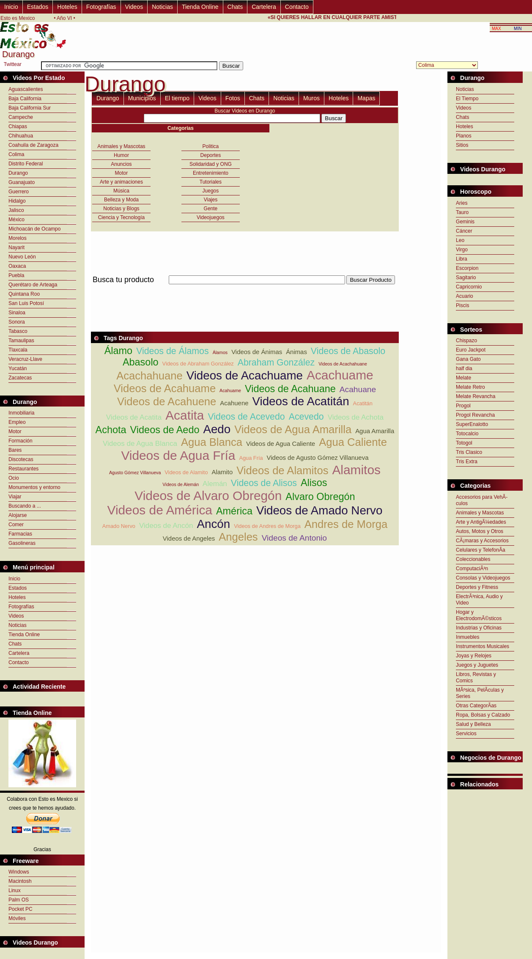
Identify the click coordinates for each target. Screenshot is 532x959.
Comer (16, 525)
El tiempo (177, 98)
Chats (235, 6)
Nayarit (16, 247)
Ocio (13, 478)
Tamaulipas (21, 340)
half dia (464, 368)
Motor (15, 431)
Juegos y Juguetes (477, 665)
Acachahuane (149, 376)
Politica (211, 146)
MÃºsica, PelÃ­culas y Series (480, 693)
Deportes (210, 155)
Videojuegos (211, 217)
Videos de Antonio (294, 537)
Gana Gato (468, 359)
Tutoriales (211, 182)
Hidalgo (17, 201)
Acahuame (230, 390)
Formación (20, 441)
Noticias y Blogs (121, 209)
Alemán (215, 484)
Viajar (14, 497)
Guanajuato (21, 182)
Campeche (20, 117)
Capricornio (469, 287)
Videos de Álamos (172, 351)
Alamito (222, 471)
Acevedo (306, 417)
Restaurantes (23, 469)
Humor (121, 155)
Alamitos (356, 470)
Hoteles (67, 6)
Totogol (464, 443)
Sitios (462, 145)
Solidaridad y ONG (210, 164)
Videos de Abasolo (348, 351)
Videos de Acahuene (166, 401)
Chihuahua (20, 136)
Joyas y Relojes (473, 656)
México (16, 220)
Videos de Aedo (165, 429)
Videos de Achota (356, 417)
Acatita (184, 415)
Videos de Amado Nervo (319, 510)
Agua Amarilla (374, 430)
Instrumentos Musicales (482, 646)
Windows (18, 872)
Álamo (118, 350)
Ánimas (296, 351)
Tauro (462, 212)
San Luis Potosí (26, 303)
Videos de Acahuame (165, 388)
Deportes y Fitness (477, 587)
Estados (38, 6)
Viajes (210, 200)
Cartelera (264, 6)
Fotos (232, 98)
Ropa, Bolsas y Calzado (483, 715)
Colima (16, 154)
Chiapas (17, 126)
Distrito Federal (25, 164)
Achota (111, 429)
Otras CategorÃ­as (476, 706)
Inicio (11, 6)
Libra (461, 259)
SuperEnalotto (472, 424)
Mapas (366, 98)
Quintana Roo (24, 294)
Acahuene (234, 403)
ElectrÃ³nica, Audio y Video (479, 600)
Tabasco (17, 331)
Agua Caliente (353, 442)
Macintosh (20, 881)
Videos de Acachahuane (342, 363)
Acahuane (358, 389)
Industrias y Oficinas (479, 628)
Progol (463, 406)
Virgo (462, 250)
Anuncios (121, 164)
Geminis (465, 222)
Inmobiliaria (21, 413)
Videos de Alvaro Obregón (208, 496)
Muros (311, 98)
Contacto (297, 6)
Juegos (211, 191)
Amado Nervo (118, 526)
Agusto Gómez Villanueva (135, 472)
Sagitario (466, 277)
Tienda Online (200, 6)
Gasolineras (22, 543)
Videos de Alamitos (282, 470)
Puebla (16, 275)
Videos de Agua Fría (178, 455)
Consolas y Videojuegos (483, 578)
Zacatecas (20, 378)
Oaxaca (17, 266)
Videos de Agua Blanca (140, 444)
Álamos (220, 352)
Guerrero (18, 192)
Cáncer (464, 231)
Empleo (17, 422)
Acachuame (340, 375)
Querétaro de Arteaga (32, 285)
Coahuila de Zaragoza (33, 145)
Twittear (13, 64)
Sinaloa (16, 313)
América (234, 511)
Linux (14, 890)
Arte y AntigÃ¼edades (481, 522)
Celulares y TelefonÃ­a (480, 550)
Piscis (462, 305)
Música (121, 191)
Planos (464, 136)
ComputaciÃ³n (472, 569)
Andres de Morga (345, 524)
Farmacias (20, 534)
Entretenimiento (210, 173)
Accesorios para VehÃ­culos (481, 500)
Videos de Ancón (166, 526)
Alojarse (17, 515)
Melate (463, 378)
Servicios (466, 733)
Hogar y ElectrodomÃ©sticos (479, 615)
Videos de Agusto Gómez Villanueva (318, 457)
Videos (134, 6)
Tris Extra (466, 461)
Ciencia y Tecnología (121, 217)
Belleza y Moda (121, 200)
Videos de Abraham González (198, 363)
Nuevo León (22, 257)
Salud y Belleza (473, 724)
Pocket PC (20, 909)
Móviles (17, 918)
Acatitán (363, 403)
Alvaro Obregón (320, 496)
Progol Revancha (475, 415)
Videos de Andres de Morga (267, 526)
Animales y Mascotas (121, 146)
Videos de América (159, 510)
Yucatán (17, 368)
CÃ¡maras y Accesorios (482, 541)
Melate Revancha (475, 396)
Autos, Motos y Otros (479, 531)
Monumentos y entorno (34, 487)
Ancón (213, 523)
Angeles (238, 537)
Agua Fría (251, 458)
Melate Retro (470, 387)
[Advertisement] (245, 289)
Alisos (314, 482)
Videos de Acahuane (290, 388)
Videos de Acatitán (300, 401)
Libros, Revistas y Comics (476, 677)
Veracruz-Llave (25, 359)
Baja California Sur (29, 108)
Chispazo (466, 340)
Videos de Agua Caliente (280, 443)
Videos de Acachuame (244, 375)
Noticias (162, 6)
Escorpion (467, 268)
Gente (211, 209)
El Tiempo (467, 99)
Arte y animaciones (121, 182)
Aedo (216, 429)
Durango (18, 173)
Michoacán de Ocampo (34, 229)
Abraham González (276, 362)
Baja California (24, 99)
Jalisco (16, 210)
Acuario (464, 296)
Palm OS (18, 900)
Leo (460, 240)
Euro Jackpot (470, 350)
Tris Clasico (469, 452)
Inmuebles (467, 637)
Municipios (142, 98)
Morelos (17, 238)
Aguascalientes (25, 89)
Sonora (16, 322)
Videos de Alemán (180, 484)
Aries (461, 203)
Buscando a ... (24, 506)
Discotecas (20, 459)
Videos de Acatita (134, 417)
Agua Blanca (211, 442)
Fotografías (101, 6)
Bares (15, 450)
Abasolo (141, 362)
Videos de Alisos (264, 483)
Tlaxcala (17, 350)
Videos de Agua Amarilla (292, 429)
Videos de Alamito (186, 472)
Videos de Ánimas (256, 351)
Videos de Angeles (189, 538)
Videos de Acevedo (246, 417)
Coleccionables (473, 559)
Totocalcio (467, 434)
